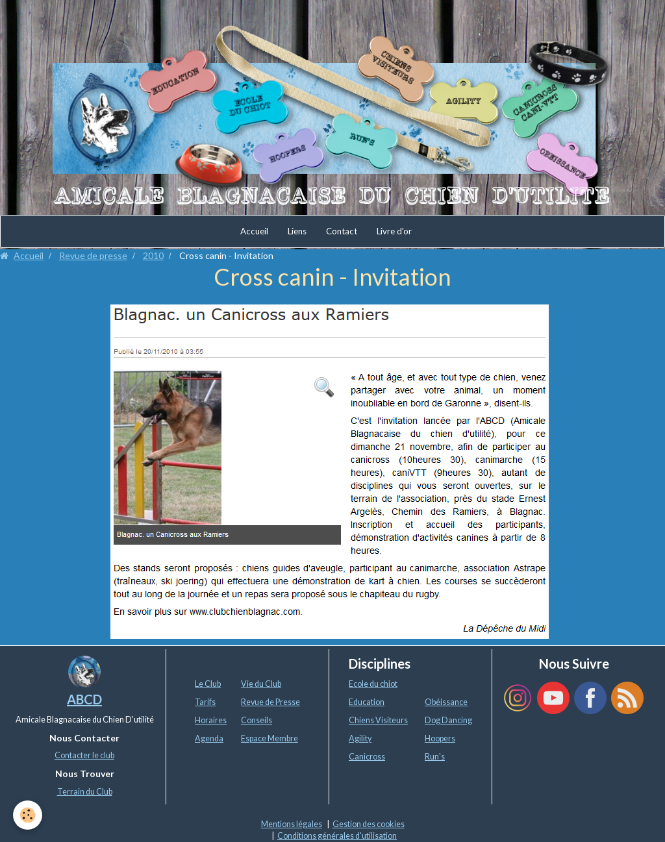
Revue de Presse (270, 702)
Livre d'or (394, 231)
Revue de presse (93, 255)
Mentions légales (291, 824)
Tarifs (205, 702)
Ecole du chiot (373, 684)
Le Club (208, 684)
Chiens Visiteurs (378, 720)
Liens (297, 231)
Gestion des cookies (368, 824)
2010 (153, 255)
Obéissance (446, 702)
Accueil (254, 231)
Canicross (367, 757)
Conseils (256, 720)
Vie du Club (261, 684)
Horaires (211, 720)
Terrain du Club (84, 792)
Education (366, 702)
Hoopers (440, 738)
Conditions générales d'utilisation (337, 836)
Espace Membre (269, 738)
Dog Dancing (448, 720)
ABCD (84, 699)
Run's (435, 757)
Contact (341, 231)
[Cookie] (27, 815)
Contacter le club (84, 755)
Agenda (209, 738)
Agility (360, 738)
